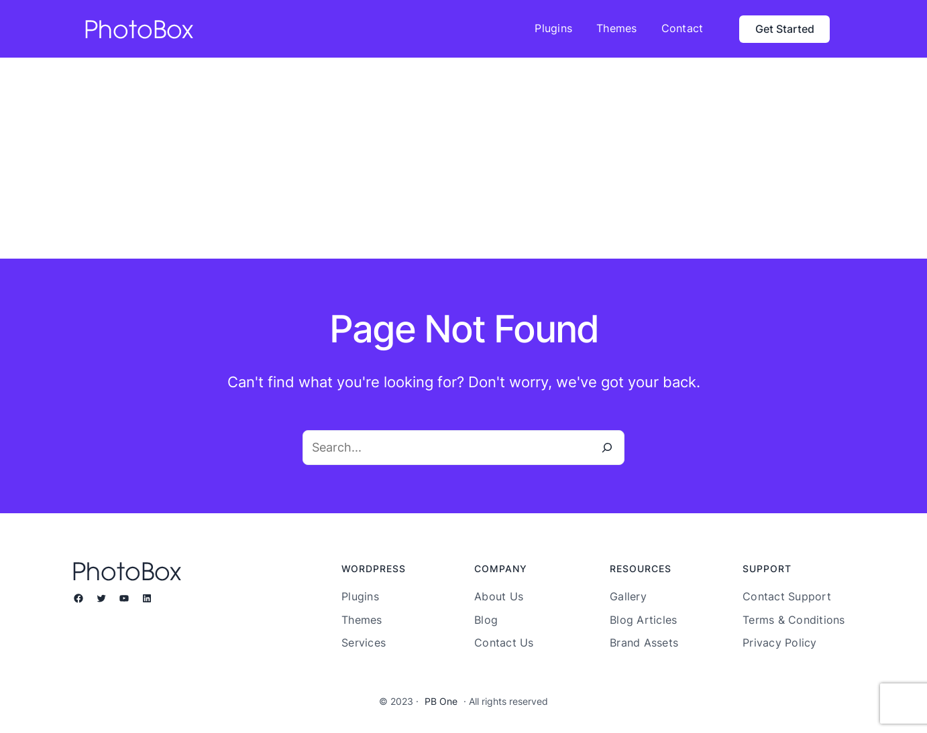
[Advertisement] (463, 158)
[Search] (607, 448)
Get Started (784, 29)
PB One (441, 701)
